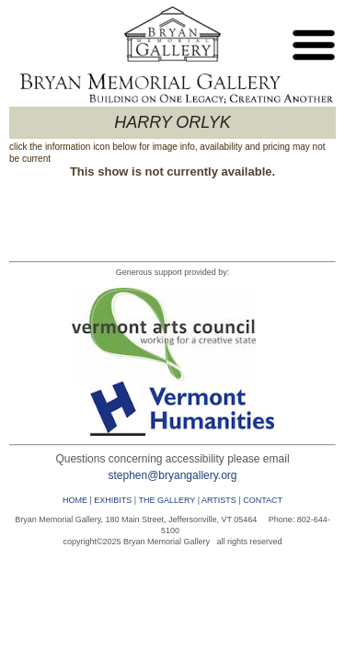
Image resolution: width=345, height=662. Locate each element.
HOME (75, 500)
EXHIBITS (113, 500)
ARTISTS (218, 500)
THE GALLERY (166, 500)
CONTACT (262, 500)
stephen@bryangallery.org (172, 475)
